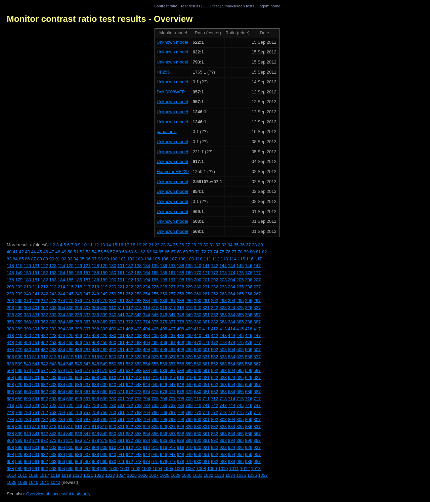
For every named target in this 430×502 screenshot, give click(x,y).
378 (180, 321)
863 (223, 433)
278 (95, 300)
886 (163, 440)
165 (155, 272)
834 (231, 426)
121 (36, 265)
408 (180, 328)
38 (254, 244)
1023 (110, 475)
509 (19, 356)
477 (257, 342)
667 (87, 391)
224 (146, 286)
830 (197, 426)
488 (95, 349)
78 (240, 251)
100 (114, 258)
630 (27, 384)
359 (19, 321)
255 (155, 293)
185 (70, 279)
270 (27, 300)
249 (104, 293)
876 (78, 440)
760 (112, 412)
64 (155, 251)
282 (129, 300)
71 (197, 251)
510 (27, 356)
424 (61, 335)
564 (231, 363)
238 (10, 293)
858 (180, 433)
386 (248, 321)
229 (189, 286)
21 (150, 244)
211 (36, 286)
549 (104, 363)
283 (138, 300)
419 (19, 335)
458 (95, 342)
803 (223, 419)
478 (10, 349)
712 (214, 398)
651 (206, 384)
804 (231, 419)
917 (172, 447)
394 (61, 328)
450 (27, 342)
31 (211, 244)
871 (36, 440)
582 (129, 370)
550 (112, 363)
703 (138, 398)
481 (36, 349)
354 (231, 314)
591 (206, 370)
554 (146, 363)
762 (129, 412)
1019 (66, 475)
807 (257, 419)
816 (78, 426)
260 (197, 293)
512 (44, 356)
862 (214, 433)
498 (180, 349)
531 (206, 356)
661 (36, 391)
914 (146, 447)
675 (155, 391)
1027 (154, 475)
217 (87, 286)
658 (10, 391)
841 (36, 433)
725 (70, 405)
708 (180, 398)
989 (19, 468)
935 (70, 454)
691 (36, 398)
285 (155, 300)
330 (27, 314)
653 (223, 384)
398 (95, 328)
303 (53, 307)
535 (240, 356)
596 (248, 370)
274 (61, 300)
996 (78, 468)
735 (155, 405)
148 (10, 272)
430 (112, 335)
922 (214, 447)
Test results (190, 6)
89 (45, 258)
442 (214, 335)
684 (231, 391)
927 (257, 447)
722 (44, 405)
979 (189, 461)
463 (138, 342)
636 (78, 384)
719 (19, 405)
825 (155, 426)
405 (155, 328)
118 (10, 265)
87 (33, 258)
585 (155, 370)
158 (95, 272)
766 (163, 412)
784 (61, 419)
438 (180, 335)
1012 (245, 468)
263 (223, 293)
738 (180, 405)
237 (257, 286)
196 (163, 279)
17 (126, 244)
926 (248, 447)
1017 (44, 475)
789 (104, 419)
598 (10, 377)
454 (61, 342)
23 (163, 244)
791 (121, 419)
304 (61, 307)
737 (172, 405)
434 (146, 335)
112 (216, 258)
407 (172, 328)
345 (155, 314)
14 (108, 244)
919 (189, 447)
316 (163, 307)
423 (53, 335)
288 (180, 300)
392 (44, 328)
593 (223, 370)
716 (248, 398)
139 (189, 265)
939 (104, 454)
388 (10, 328)
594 (231, 370)
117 (258, 258)
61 (136, 251)
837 (257, 426)
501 (206, 349)
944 (146, 454)
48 (57, 251)
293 (223, 300)
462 (129, 342)
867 (257, 433)
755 (70, 412)
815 (70, 426)
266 (248, 293)
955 (240, 454)
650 (197, 384)
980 (197, 461)
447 (257, 335)
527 (172, 356)
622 (214, 377)
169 (189, 272)
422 (44, 335)
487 (87, 349)
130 (112, 265)
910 (112, 447)
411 (206, 328)
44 (33, 251)
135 (155, 265)
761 (121, 412)
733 (138, 405)
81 (258, 251)
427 (87, 335)
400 (112, 328)
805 (240, 419)
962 (44, 461)
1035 (241, 475)
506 (248, 349)
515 (70, 356)
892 (214, 440)
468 (180, 342)
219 (104, 286)
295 (240, 300)
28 (193, 244)
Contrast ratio (165, 6)
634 (61, 384)
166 (163, 272)
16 (120, 244)
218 (95, 286)
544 (61, 363)
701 (121, 398)
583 (138, 370)
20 (144, 244)
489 (104, 349)
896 (248, 440)
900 (27, 447)
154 (61, 272)
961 (36, 461)
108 (181, 258)
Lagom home (268, 6)
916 (163, 447)
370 (112, 321)
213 (53, 286)
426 (78, 335)
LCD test (211, 6)
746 (248, 405)
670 (112, 391)
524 (146, 356)
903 (53, 447)
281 (121, 300)
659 (19, 391)
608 (95, 377)
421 (36, 335)
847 (87, 433)
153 (53, 272)
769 (189, 412)
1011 (234, 468)
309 (104, 307)
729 (104, 405)
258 (180, 293)
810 (27, 426)
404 (146, 328)
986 (248, 461)
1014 (11, 475)
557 (172, 363)
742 (214, 405)
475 (240, 342)
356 (248, 314)
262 (214, 293)
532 (214, 356)
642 (129, 384)
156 (78, 272)
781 (36, 419)
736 (163, 405)
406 (163, 328)
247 (87, 293)
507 (257, 349)
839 (19, 433)
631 (36, 384)
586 (163, 370)
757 (87, 412)
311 (121, 307)
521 (121, 356)
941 (121, 454)
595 (240, 370)
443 (223, 335)
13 (102, 244)
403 (138, 328)
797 (172, 419)
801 (206, 419)
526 (163, 356)
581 (121, 370)
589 (189, 370)
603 (53, 377)
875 (70, 440)
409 (189, 328)
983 (223, 461)
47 (51, 251)
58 (118, 251)
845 (70, 433)
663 (53, 391)
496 (163, 349)
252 (129, 293)
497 (172, 349)
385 (240, 321)
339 (104, 314)
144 (231, 265)
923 (223, 447)
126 (78, 265)
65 (161, 251)
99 (106, 258)
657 (257, 384)
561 (206, 363)
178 (10, 279)
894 (231, 440)
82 (264, 251)
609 (104, 377)
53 (88, 251)
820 (112, 426)
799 (189, 419)
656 (248, 384)
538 (10, 363)
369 (104, 321)
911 (121, 447)
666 (78, 391)
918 (180, 447)
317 (172, 307)
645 (155, 384)
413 (223, 328)
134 (146, 265)
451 (36, 342)
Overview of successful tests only (58, 493)
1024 (121, 475)
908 (95, 447)
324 (231, 307)
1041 (44, 482)
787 (87, 419)
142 (214, 265)
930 (27, 454)
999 (104, 468)
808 (10, 426)
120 (27, 265)
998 (95, 468)
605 (70, 377)
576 (78, 370)
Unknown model (172, 42)
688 (10, 398)
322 (214, 307)
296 (248, 300)
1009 (212, 468)
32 (218, 244)
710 (197, 398)
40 (9, 251)
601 (36, 377)
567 (257, 363)
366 (78, 321)
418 (10, 335)
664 (61, 391)
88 (39, 258)
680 (197, 391)
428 (95, 335)
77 (233, 251)
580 (112, 370)
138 (180, 265)
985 (240, 461)
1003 (147, 468)
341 (121, 314)
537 (257, 356)
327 (257, 307)
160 (112, 272)
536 (248, 356)
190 (112, 279)
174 (231, 272)
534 (231, 356)
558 (180, 363)
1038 (11, 482)
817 (87, 426)
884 (146, 440)
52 (82, 251)
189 (104, 279)
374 (146, 321)
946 (163, 454)
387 (257, 321)
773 (223, 412)
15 (114, 244)
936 (78, 454)
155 (70, 272)
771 (206, 412)
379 (189, 321)
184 (61, 279)
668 (95, 391)
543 (53, 363)
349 (189, 314)
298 (10, 307)
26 (181, 244)
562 (214, 363)
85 (21, 258)
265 (240, 293)
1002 (135, 468)
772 (214, 412)
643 (138, 384)
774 (231, 412)
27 (187, 244)
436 (163, 335)
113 (224, 258)
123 (53, 265)
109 (190, 258)
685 (240, 391)
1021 (88, 475)
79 (246, 251)
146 (248, 265)
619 (189, 377)
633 (53, 384)
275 (70, 300)
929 (19, 454)
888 (180, 440)
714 (231, 398)
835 (240, 426)
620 (197, 377)
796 (163, 419)
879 (104, 440)
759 (104, 412)
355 (240, 314)
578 (95, 370)
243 (53, 293)
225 (155, 286)
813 (53, 426)
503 (223, 349)
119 (19, 265)
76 (227, 251)
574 (61, 370)
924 (231, 447)
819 (104, 426)
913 (138, 447)
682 (214, 391)
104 (148, 258)
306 (78, 307)
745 (240, 405)
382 (214, 321)
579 (104, 370)
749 (19, 412)
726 (78, 405)
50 (70, 251)
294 (231, 300)
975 (155, 461)
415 (240, 328)
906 (78, 447)
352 (214, 314)
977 (172, 461)
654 (231, 384)
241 (36, 293)
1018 (55, 475)
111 (207, 258)
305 (70, 307)
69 (185, 251)
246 (78, 293)
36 (242, 244)
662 (44, 391)
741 (206, 405)
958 (10, 461)
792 (129, 419)
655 (240, 384)
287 (172, 300)
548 (95, 363)
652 (214, 384)
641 (121, 384)
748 (10, 412)
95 (82, 258)
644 (146, 384)
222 (129, 286)
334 (61, 314)
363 (53, 321)
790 (112, 419)
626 (248, 377)
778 (10, 419)
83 (9, 258)
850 (112, 433)
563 (223, 363)
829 (189, 426)
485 (70, 349)
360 (27, 321)
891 (206, 440)
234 (231, 286)
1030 (186, 475)
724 (61, 405)
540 (27, 363)
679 (189, 391)
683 (223, 391)
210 (27, 286)
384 (231, 321)
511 (36, 356)
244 (61, 293)
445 (240, 335)
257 (172, 293)
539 (19, 363)
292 (214, 300)
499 (189, 349)
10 (84, 244)
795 (155, 419)
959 (19, 461)
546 (78, 363)
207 (257, 279)
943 (138, 454)
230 (197, 286)
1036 (252, 475)
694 (61, 398)
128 (95, 265)
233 (223, 286)
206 (248, 279)
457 (87, 342)
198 (180, 279)
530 (197, 356)
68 (179, 251)
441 (206, 335)
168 (180, 272)
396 (78, 328)
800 (197, 419)
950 (197, 454)
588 (180, 370)
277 (87, 300)
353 (223, 314)
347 (172, 314)
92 (63, 258)
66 (167, 251)
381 (206, 321)
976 (163, 461)
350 (197, 314)
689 (19, 398)
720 (27, 405)
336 (78, 314)
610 (112, 377)
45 (39, 251)
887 (172, 440)
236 (248, 286)
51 (76, 251)
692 (44, 398)
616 (163, 377)
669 (104, 391)
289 (189, 300)
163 (138, 272)
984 (231, 461)
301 (36, 307)
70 (191, 251)
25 (175, 244)
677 (172, 391)
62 (142, 251)
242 (44, 293)
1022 (99, 475)
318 (180, 307)
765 (155, 412)
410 (197, 328)
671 (121, 391)
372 (129, 321)
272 (44, 300)
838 (10, 433)
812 (44, 426)
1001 (124, 468)
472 (214, 342)
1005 (168, 468)
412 (214, 328)
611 (121, 377)
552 (129, 363)
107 (173, 258)
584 (146, 370)
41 (15, 251)
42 (21, 251)
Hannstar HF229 (172, 171)
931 (36, 454)
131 (121, 265)
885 (155, 440)
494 (146, 349)
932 (44, 454)
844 (61, 433)
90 (51, 258)
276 (78, 300)
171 (206, 272)
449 (19, 342)
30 (205, 244)
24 (169, 244)
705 (155, 398)
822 (129, 426)
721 (36, 405)
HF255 (163, 72)
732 (129, 405)
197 (172, 279)
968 (95, 461)
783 (53, 419)
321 (206, 307)
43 (27, 251)
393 (53, 328)
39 (260, 244)
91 (57, 258)
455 (70, 342)
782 (44, 419)
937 (87, 454)
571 (36, 370)
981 (206, 461)
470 (197, 342)
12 (96, 244)
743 (223, 405)
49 (63, 251)
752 (44, 412)
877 (87, 440)
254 (146, 293)
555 (155, 363)
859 (189, 433)
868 (10, 440)
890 (197, 440)
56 (106, 251)
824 (146, 426)
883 (138, 440)
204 (231, 279)
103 (139, 258)
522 (129, 356)
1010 (223, 468)
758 (95, 412)
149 (19, 272)
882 (129, 440)
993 (53, 468)
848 (95, 433)
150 (27, 272)
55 (100, 251)
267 (257, 293)
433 (138, 335)
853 (138, 433)
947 (172, 454)
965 (70, 461)
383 (223, 321)
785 (70, 419)
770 (197, 412)
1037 (263, 475)
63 (148, 251)
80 (252, 251)
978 (180, 461)
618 (180, 377)
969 (104, 461)
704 (146, 398)
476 (248, 342)
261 (206, 293)
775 (240, 412)
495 (155, 349)
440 (197, 335)
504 (231, 349)
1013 (256, 468)
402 (129, 328)
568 (10, 370)
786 (78, 419)
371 (121, 321)
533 (223, 356)
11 (90, 244)
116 (250, 258)
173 (223, 272)
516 (78, 356)
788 (95, 419)
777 (257, 412)
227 (172, 286)
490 (112, 349)
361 (36, 321)
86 (27, 258)
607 (87, 377)
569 (19, 370)
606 (78, 377)
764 (146, 412)
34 (230, 244)
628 (10, 384)
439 (189, 335)
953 (223, 454)
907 (87, 447)
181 (36, 279)
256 (163, 293)
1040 (33, 482)
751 (36, 412)
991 (36, 468)
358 (10, 321)
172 (214, 272)
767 (172, 412)
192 (129, 279)
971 (121, 461)
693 (53, 398)
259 (189, 293)
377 (172, 321)
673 (138, 391)
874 (61, 440)
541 (36, 363)
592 (214, 370)
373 (138, 321)
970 (112, 461)
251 (121, 293)
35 (236, 244)
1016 (33, 475)
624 (231, 377)
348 (180, 314)
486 (78, 349)
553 (138, 363)
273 (53, 300)
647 (172, 384)
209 (19, 286)
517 (87, 356)
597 (257, 370)
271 (36, 300)
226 (163, 286)
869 (19, 440)
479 (19, 349)
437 (172, 335)
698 (95, 398)
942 (129, 454)
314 (146, 307)
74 (215, 251)
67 (173, 251)
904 (61, 447)
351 (206, 314)
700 (112, 398)
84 (15, 258)
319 (189, 307)
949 (189, 454)
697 (87, 398)
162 (129, 272)
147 (257, 265)
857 (172, 433)
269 (19, 300)
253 (138, 293)
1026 (143, 475)
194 (146, 279)
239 (19, 293)
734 (146, 405)
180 (27, 279)
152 (44, 272)
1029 (175, 475)
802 (214, 419)
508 (10, 356)
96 (88, 258)
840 (27, 433)
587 (172, 370)
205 (240, 279)
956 (248, 454)
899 (19, 447)
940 (112, 454)
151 (36, 272)
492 (129, 349)
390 (27, 328)
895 (240, 440)
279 (104, 300)
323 (223, 307)
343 (138, 314)
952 (214, 454)
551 (121, 363)
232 (214, 286)
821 (121, 426)
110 (199, 258)
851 (121, 433)
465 (155, 342)
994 (61, 468)
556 (163, 363)
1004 (157, 468)
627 (257, 377)
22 (157, 244)
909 (104, 447)
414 (231, 328)
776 (248, 412)
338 (95, 314)
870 (27, 440)
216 (78, 286)
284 (146, 300)
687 (257, 391)
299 (19, 307)
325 (240, 307)
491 (121, 349)
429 (104, 335)
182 (44, 279)
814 (61, 426)
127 (87, 265)
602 (44, 377)
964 (61, 461)
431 (121, 335)
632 (44, 384)
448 (10, 342)
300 (27, 307)
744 (231, 405)
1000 (114, 468)
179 (19, 279)
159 (104, 272)
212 (44, 286)
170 (197, 272)
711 (206, 398)
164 (146, 272)
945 (155, 454)
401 (121, 328)
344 (146, 314)
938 (95, 454)
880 (112, 440)
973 (138, 461)
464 (146, 342)
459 (104, 342)
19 (138, 244)
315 (155, 307)
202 (214, 279)
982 (214, 461)
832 (214, 426)
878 (95, 440)
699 (104, 398)
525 (155, 356)
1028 (165, 475)
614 (146, 377)
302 (44, 307)
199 (189, 279)
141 (206, 265)
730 (112, 405)
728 (95, 405)
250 (112, 293)
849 (104, 433)
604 (61, 377)
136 (163, 265)
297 (257, 300)
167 (172, 272)
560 (197, 363)
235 (240, 286)
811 (36, 426)
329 (19, 314)
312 (129, 307)
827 (172, 426)
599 (19, 377)
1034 (230, 475)
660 (27, 391)
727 (87, 405)
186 (78, 279)
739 (189, 405)
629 (19, 384)
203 (223, 279)
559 (189, 363)
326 (248, 307)
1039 (23, 482)
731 (121, 405)
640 (112, 384)
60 (130, 251)
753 (53, 412)
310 (112, 307)
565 (240, 363)
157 (87, 272)
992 (44, 468)
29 (199, 244)
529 (189, 356)
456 (78, 342)
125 (70, 265)
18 (132, 244)
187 (87, 279)
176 (248, 272)
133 (138, 265)
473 (223, 342)
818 (95, 426)
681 (206, 391)
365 (70, 321)
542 (44, 363)
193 (138, 279)
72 (203, 251)
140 (197, 265)
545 (70, 363)
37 (248, 244)
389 (19, 328)
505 (240, 349)
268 (10, 300)
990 (27, 468)
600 (27, 377)
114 (232, 258)
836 (248, 426)
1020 (77, 475)
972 (129, 461)
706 (163, 398)
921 (206, 447)
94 (76, 258)
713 (223, 398)
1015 (23, 475)
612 (129, 377)
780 (27, 419)
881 (121, 440)
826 (163, 426)
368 (95, 321)
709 (189, 398)
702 (129, 398)
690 (27, 398)
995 (70, 468)
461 (121, 342)
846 (78, 433)
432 (129, 335)
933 (53, 454)
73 (209, 251)
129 (104, 265)
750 (27, 412)
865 (240, 433)
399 (104, 328)
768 (180, 412)
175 (240, 272)
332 (44, 314)
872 (44, 440)
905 (70, 447)
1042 (55, 482)
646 (163, 384)
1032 (208, 475)
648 (180, 384)
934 (61, 454)
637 (87, 384)
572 (44, 370)
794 (146, 419)
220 (112, 286)
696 (78, 398)
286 (163, 300)
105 (156, 258)
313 (138, 307)
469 (189, 342)
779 (19, 419)
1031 (197, 475)
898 (10, 447)
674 (146, 391)
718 (10, 405)
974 (146, 461)
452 (44, 342)
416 (248, 328)
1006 (179, 468)
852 (129, 433)
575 (70, 370)
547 (87, 363)
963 (53, 461)
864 (231, 433)
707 (172, 398)
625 (240, 377)
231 (206, 286)
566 (248, 363)
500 (197, 349)
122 (44, 265)
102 (130, 258)
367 (87, 321)
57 (112, 251)
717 (257, 398)
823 (138, 426)
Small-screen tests (238, 6)
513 (53, 356)
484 (61, 349)
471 (206, 342)
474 (231, 342)
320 (197, 307)
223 (138, 286)
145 (240, 265)
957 (257, 454)
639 (104, 384)
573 (53, 370)
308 (95, 307)
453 (53, 342)
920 (197, 447)
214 (61, 286)
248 (95, 293)
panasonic (166, 131)
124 (61, 265)
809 (19, 426)
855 (155, 433)
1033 (219, 475)
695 (70, 398)
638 (95, 384)
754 (61, 412)
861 (206, 433)
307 (87, 307)
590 (197, 370)
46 (45, 251)
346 (163, 314)
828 (180, 426)
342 (129, 314)
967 (87, 461)
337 (87, 314)
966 (78, 461)
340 (112, 314)
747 (257, 405)
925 (240, 447)
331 (36, 314)
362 (44, 321)
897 (257, 440)
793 (138, 419)
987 (257, 461)
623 (223, 377)
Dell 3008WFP (171, 91)
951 (206, 454)
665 (70, 391)
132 (129, 265)
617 (172, 377)
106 (165, 258)
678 (180, 391)
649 (189, 384)
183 (53, 279)
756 (78, 412)
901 (36, 447)
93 (70, 258)
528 (180, 356)
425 (70, 335)
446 (248, 335)
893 (223, 440)
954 (231, 454)
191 (121, 279)
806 (248, 419)
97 (94, 258)
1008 (201, 468)
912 (129, 447)
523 (138, 356)
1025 (132, 475)
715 (240, 398)
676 (163, 391)
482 (44, 349)
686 (248, 391)
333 (53, 314)
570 (27, 370)
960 (27, 461)
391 (36, 328)
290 (197, 300)
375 (155, 321)
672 (129, 391)
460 (112, 342)
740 (197, 405)
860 (197, 433)
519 (104, 356)
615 (155, 377)
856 (163, 433)
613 (138, 377)
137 (172, 265)
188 (95, 279)
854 (146, 433)
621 (206, 377)
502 (214, 349)
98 (100, 258)
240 (27, 293)
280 (112, 300)
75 (221, 251)
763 (138, 412)
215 (70, 286)
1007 (190, 468)
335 (70, 314)
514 (61, 356)
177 (257, 272)
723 (53, 405)
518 (95, 356)
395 (70, 328)
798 (180, 419)
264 (231, 293)
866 (248, 433)
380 (197, 321)
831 (206, 426)
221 (121, 286)
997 (87, 468)
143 (223, 265)
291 (206, 300)
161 (121, 272)
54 (94, 251)
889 (189, 440)
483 (53, 349)
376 (163, 321)
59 (124, 251)
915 (155, 447)
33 (224, 244)
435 (155, 335)
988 (10, 468)
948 (180, 454)
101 (122, 258)
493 (138, 349)
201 (206, 279)
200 (197, 279)
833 (223, 426)
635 (70, 384)
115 (241, 258)
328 (10, 314)
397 (87, 328)
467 (172, 342)
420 (27, 335)
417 (257, 328)
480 (27, 349)
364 (61, 321)
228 (180, 286)
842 (44, 433)
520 (112, 356)
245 (70, 293)
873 (53, 440)
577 (87, 370)
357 (257, 314)
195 (155, 279)
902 (44, 447)
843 (53, 433)
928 (10, 454)
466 (163, 342)
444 (231, 335)
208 (10, 286)
